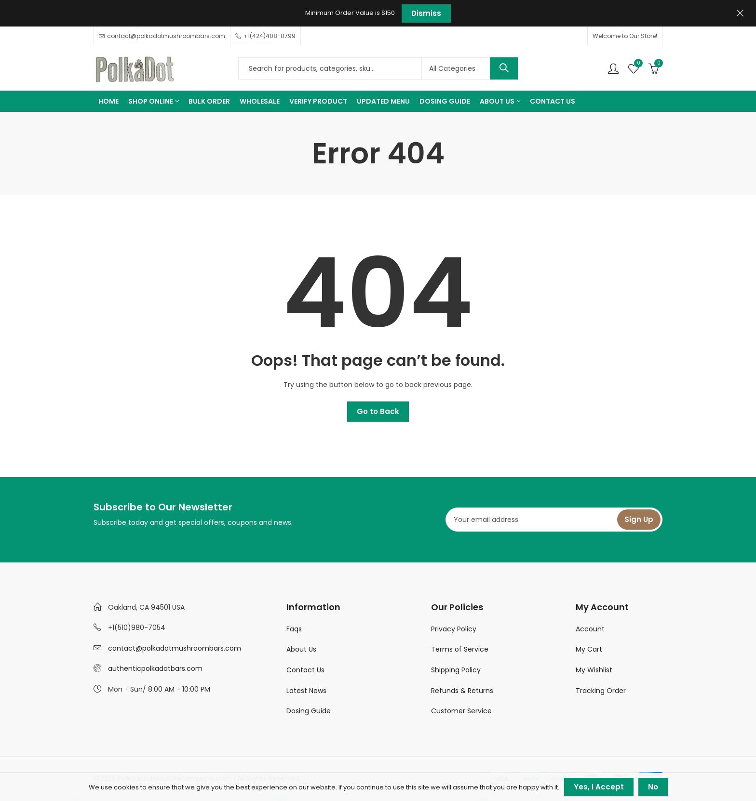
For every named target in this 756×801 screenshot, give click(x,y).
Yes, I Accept (599, 787)
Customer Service (461, 711)
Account (590, 629)
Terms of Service (459, 649)
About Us (301, 649)
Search (504, 68)
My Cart (589, 649)
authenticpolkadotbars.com (155, 668)
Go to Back (378, 411)
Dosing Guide (308, 711)
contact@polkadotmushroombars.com (174, 648)
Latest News (306, 690)
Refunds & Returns (462, 690)
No (653, 787)
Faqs (294, 629)
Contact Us (305, 670)
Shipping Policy (456, 670)
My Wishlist (594, 670)
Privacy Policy (453, 629)
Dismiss (426, 13)
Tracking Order (601, 690)
